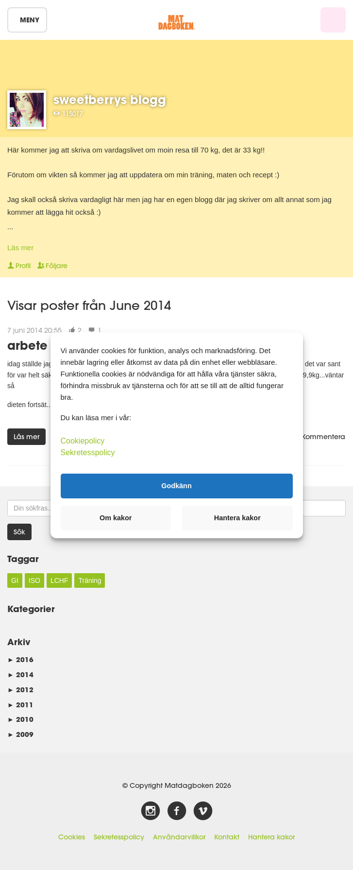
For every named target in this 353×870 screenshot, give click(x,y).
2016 (20, 659)
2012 (20, 689)
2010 (20, 719)
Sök (19, 532)
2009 (20, 734)
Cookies (71, 837)
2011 (20, 704)
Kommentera (319, 436)
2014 (20, 674)
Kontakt (226, 837)
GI (14, 580)
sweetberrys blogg (109, 99)
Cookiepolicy (83, 440)
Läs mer (20, 247)
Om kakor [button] (116, 518)
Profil (19, 265)
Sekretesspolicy (119, 837)
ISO (34, 580)
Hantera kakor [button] (237, 518)
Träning (89, 580)
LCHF (59, 580)
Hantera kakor (271, 837)
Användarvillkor (179, 837)
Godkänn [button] (176, 486)
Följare (52, 265)
